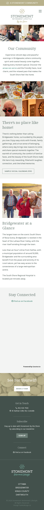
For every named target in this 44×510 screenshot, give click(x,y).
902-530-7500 (23, 408)
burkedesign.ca (25, 505)
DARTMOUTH (22, 494)
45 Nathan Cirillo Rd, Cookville (22, 411)
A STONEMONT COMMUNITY (24, 3)
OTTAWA (22, 484)
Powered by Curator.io (31, 367)
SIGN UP (22, 435)
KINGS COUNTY (22, 491)
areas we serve (10, 68)
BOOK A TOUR (22, 389)
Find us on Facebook (22, 301)
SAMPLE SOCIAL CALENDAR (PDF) (18, 171)
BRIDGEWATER (22, 487)
